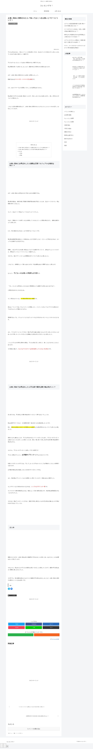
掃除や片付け (67, 132)
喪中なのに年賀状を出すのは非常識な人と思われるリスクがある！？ (74, 35)
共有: (20, 154)
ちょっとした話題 (69, 121)
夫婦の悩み (67, 125)
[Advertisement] (34, 131)
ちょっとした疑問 (69, 118)
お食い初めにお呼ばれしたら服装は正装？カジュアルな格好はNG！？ (34, 147)
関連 (20, 156)
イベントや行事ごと (12, 596)
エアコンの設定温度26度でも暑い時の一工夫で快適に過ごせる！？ (74, 24)
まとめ (19, 151)
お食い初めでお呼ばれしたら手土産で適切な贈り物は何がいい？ (33, 149)
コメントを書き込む (33, 730)
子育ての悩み (67, 128)
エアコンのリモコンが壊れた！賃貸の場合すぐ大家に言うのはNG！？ (74, 41)
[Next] (4, 746)
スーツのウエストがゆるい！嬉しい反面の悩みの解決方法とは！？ (74, 30)
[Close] (7, 747)
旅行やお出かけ (68, 138)
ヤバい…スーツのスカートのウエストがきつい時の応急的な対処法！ (74, 46)
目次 (32, 144)
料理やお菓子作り (69, 135)
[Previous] (1, 746)
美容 (65, 145)
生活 (65, 142)
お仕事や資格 (67, 115)
